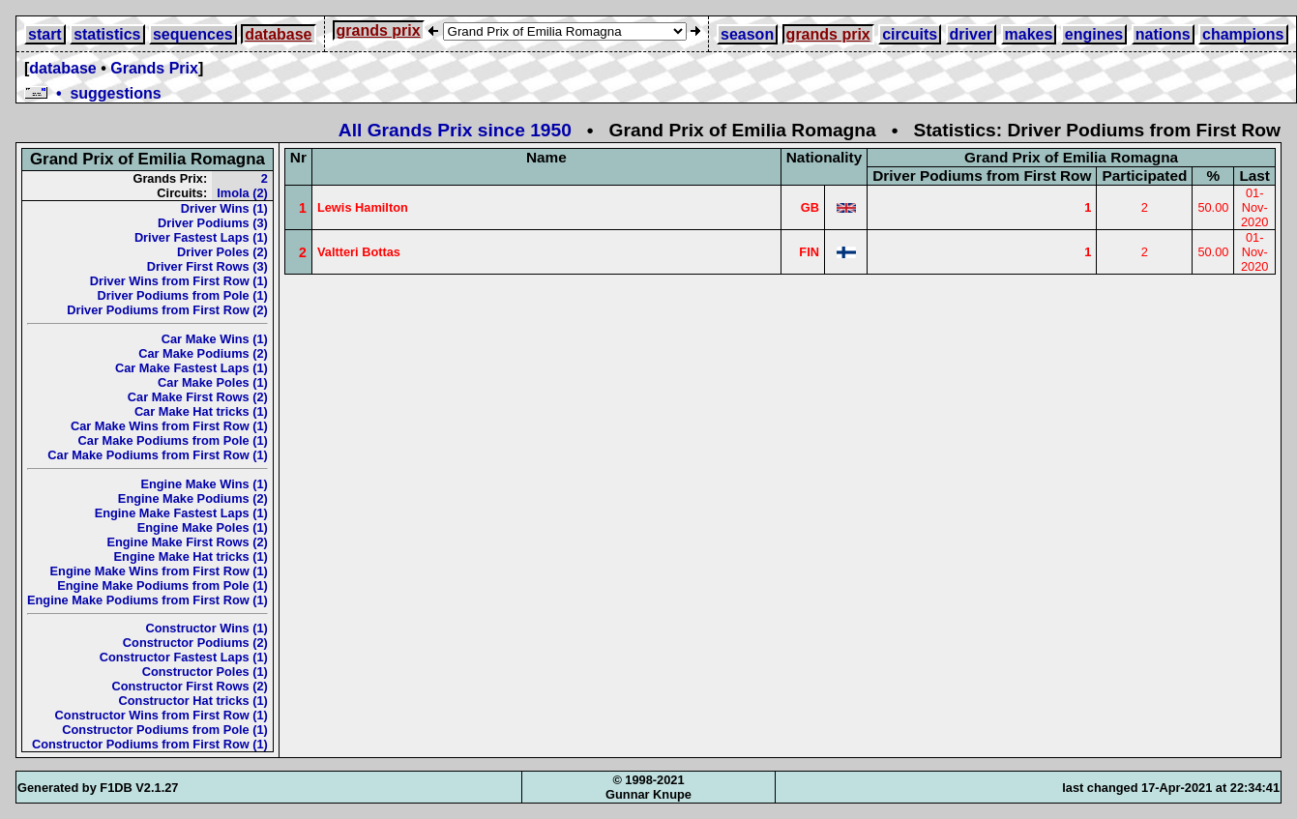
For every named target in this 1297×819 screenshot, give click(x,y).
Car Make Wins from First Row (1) (169, 426)
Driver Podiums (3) (213, 223)
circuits (909, 34)
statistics (107, 34)
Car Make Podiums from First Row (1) (157, 455)
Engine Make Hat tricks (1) (191, 556)
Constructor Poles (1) (205, 671)
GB (810, 207)
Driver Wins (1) (224, 208)
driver (971, 34)
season (747, 34)
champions (1242, 34)
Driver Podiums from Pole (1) (183, 295)
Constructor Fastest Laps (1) (184, 657)
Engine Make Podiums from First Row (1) (147, 600)
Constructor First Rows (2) (189, 686)
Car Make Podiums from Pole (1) (173, 440)
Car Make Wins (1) (215, 339)
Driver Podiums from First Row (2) (167, 310)
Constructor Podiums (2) (195, 642)
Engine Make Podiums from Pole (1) (162, 585)
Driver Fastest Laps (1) (201, 237)
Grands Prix (154, 68)
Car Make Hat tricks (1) (201, 411)
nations (1163, 34)
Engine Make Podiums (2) (193, 498)
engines (1094, 34)
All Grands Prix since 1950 (455, 130)
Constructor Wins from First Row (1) (161, 715)
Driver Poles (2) (222, 252)
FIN (809, 252)
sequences (193, 34)
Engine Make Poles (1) (202, 527)
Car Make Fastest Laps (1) (191, 368)
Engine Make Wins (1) (203, 484)
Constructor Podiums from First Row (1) (150, 744)
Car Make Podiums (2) (203, 353)
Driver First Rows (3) (207, 266)
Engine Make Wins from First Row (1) (159, 571)
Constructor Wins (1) (206, 628)
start (45, 34)
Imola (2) (242, 193)
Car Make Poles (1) (213, 382)
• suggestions (93, 93)
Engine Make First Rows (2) (186, 542)
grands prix (379, 30)
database (278, 34)
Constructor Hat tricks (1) (193, 700)
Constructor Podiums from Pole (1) (165, 729)
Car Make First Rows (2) (198, 397)
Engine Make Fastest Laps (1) (181, 513)
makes (1029, 34)
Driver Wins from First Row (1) (179, 281)
